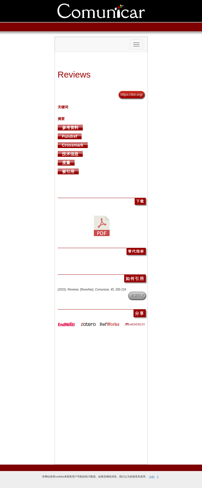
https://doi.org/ (131, 94)
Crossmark (72, 145)
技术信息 (70, 154)
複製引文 (137, 295)
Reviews (74, 74)
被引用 (68, 171)
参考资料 (70, 127)
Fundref (69, 136)
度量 (66, 162)
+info (151, 476)
